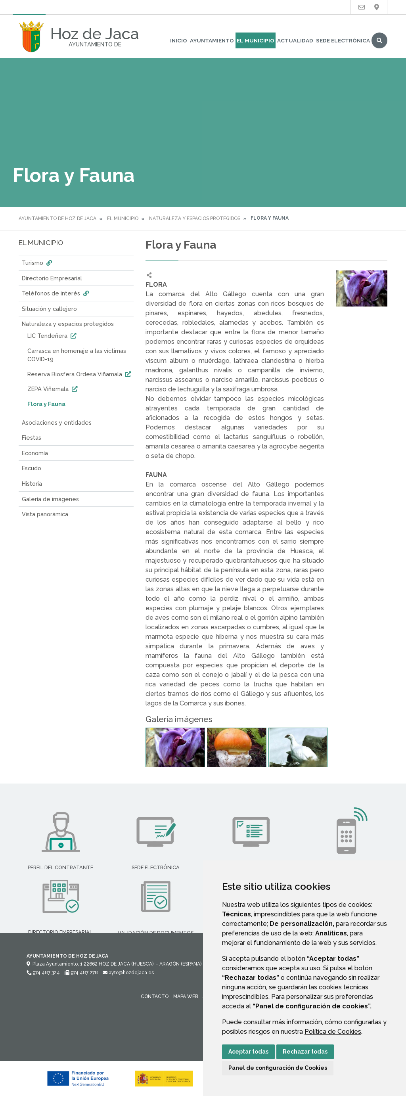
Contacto (155, 996)
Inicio (178, 40)
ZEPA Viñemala (53, 388)
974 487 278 (81, 972)
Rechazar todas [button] (305, 1051)
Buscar (379, 40)
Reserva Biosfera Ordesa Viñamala (80, 374)
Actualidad (295, 40)
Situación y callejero (49, 308)
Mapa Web (185, 996)
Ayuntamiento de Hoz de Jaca (57, 218)
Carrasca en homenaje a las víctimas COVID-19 (76, 355)
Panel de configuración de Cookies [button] (277, 1068)
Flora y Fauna (46, 403)
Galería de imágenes (50, 499)
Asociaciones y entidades (57, 422)
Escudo (31, 468)
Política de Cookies (332, 1031)
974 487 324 (43, 972)
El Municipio (255, 40)
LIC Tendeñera (52, 335)
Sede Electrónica (343, 40)
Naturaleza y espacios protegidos (194, 218)
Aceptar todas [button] (248, 1051)
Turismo (38, 262)
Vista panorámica (45, 514)
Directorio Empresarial (52, 278)
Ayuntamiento (212, 40)
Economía (35, 453)
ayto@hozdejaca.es (128, 972)
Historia (32, 483)
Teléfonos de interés (56, 293)
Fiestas (31, 437)
